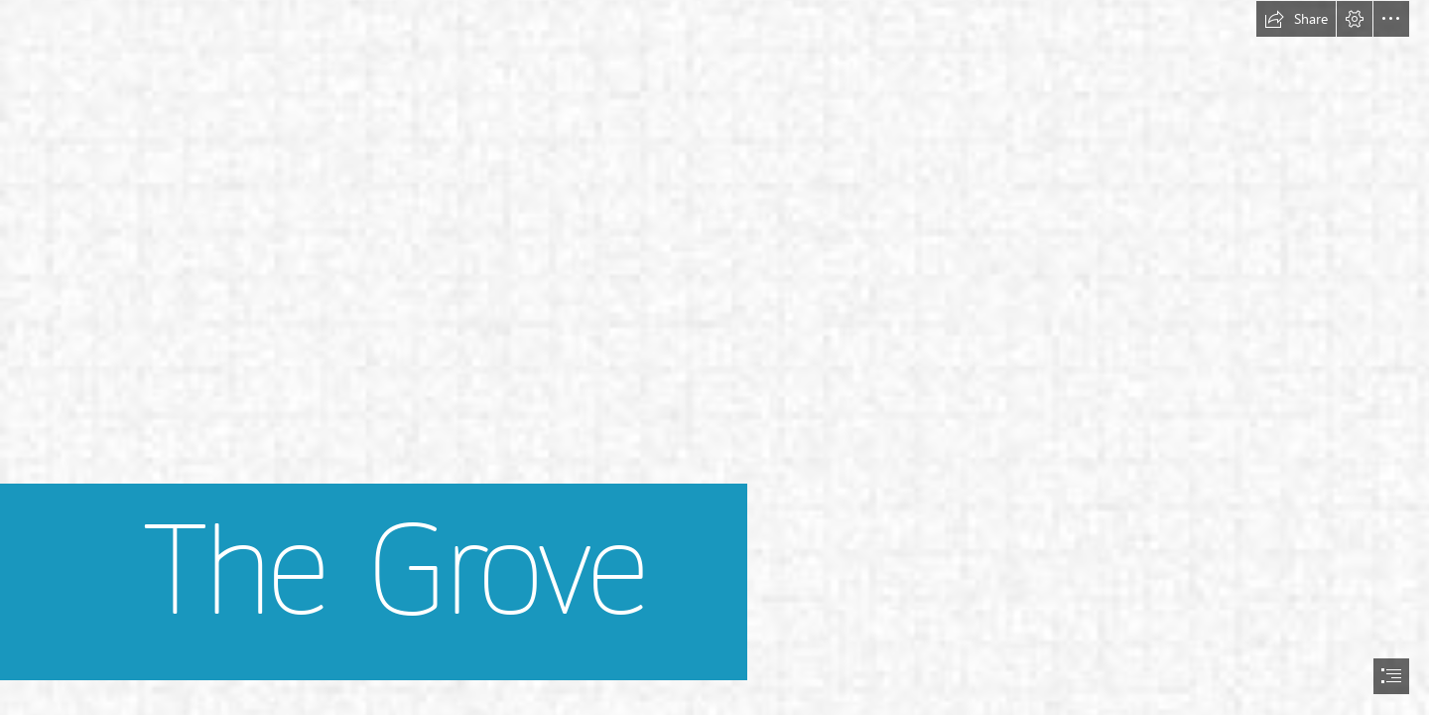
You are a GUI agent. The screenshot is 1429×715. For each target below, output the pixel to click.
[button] (1296, 19)
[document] (714, 357)
